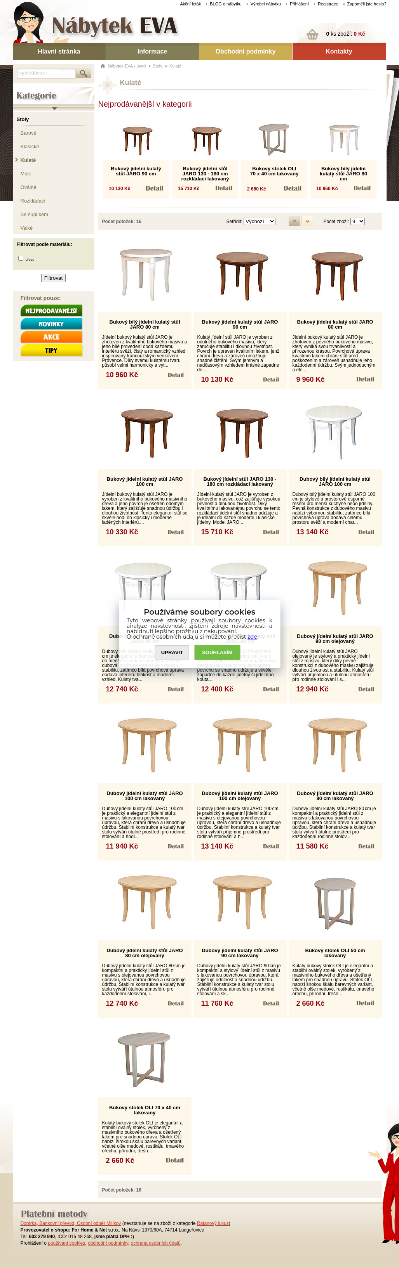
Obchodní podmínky (246, 51)
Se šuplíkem (35, 214)
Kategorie (23, 89)
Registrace (328, 4)
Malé (26, 174)
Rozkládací (33, 201)
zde (252, 636)
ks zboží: (345, 34)
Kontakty (339, 51)
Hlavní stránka (59, 51)
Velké (27, 228)
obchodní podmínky (108, 1243)
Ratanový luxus (213, 1223)
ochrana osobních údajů (155, 1243)
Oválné (29, 187)
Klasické (30, 146)
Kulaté (28, 160)
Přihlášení (299, 4)
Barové (29, 133)
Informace (152, 51)
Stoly (23, 119)
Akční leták (190, 4)
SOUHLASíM (217, 653)
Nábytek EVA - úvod (127, 66)
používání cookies (66, 1243)
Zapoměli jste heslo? (367, 4)
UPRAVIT (172, 653)
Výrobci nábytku (266, 4)
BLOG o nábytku (225, 4)
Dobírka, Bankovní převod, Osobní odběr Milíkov (71, 1223)
